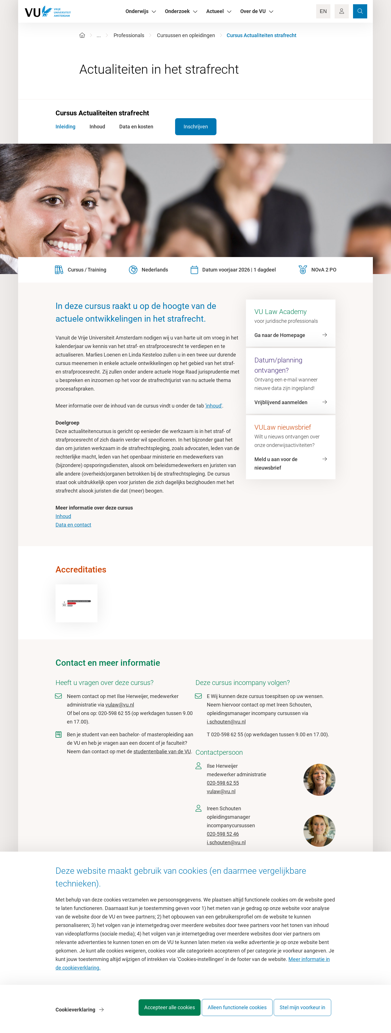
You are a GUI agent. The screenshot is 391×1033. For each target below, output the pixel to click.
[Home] (82, 35)
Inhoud (63, 516)
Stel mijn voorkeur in (302, 1012)
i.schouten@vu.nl (226, 722)
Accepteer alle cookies (158, 1012)
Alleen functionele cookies (231, 1012)
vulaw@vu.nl (119, 705)
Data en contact (73, 525)
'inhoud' (213, 406)
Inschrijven (188, 127)
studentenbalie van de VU (162, 751)
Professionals (129, 35)
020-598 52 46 (223, 834)
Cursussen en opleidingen (186, 35)
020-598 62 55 (223, 783)
